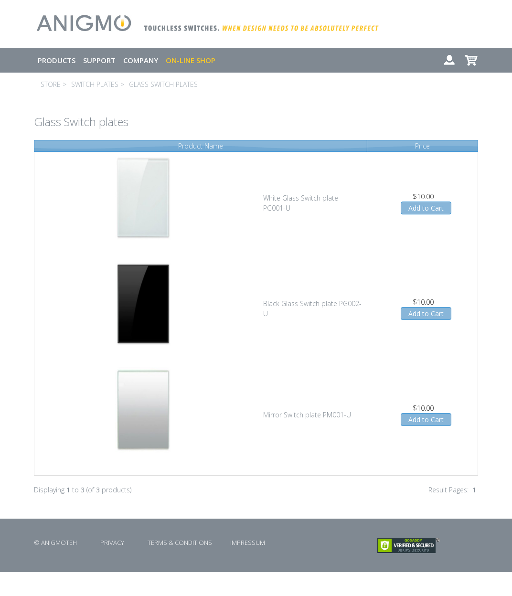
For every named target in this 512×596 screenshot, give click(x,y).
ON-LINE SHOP (190, 60)
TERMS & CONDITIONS (180, 542)
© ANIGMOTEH (55, 542)
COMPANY (140, 60)
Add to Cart (426, 208)
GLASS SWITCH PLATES (163, 84)
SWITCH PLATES (94, 84)
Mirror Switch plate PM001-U (307, 414)
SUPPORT (99, 60)
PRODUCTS (56, 60)
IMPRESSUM (247, 542)
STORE (51, 84)
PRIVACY (112, 542)
